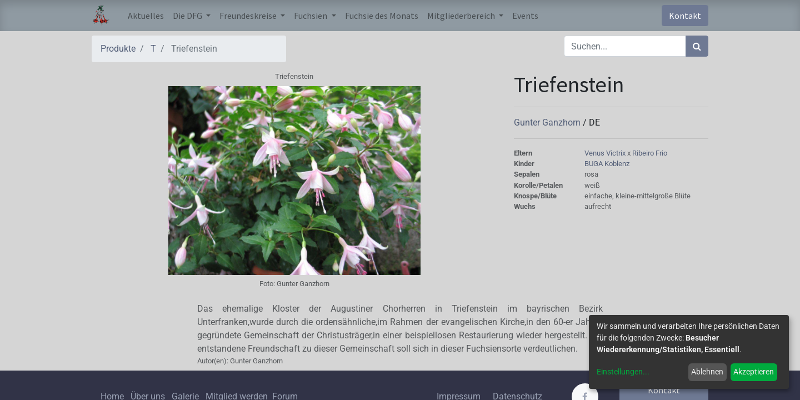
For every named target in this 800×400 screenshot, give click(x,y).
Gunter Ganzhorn (548, 122)
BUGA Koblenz (606, 163)
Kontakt (685, 15)
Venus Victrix (605, 153)
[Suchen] (697, 46)
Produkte (118, 48)
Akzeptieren (753, 371)
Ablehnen (707, 371)
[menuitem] (145, 15)
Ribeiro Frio (649, 153)
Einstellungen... (623, 371)
